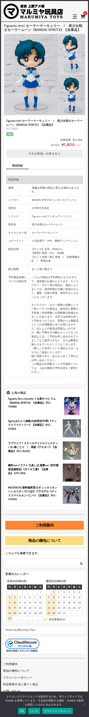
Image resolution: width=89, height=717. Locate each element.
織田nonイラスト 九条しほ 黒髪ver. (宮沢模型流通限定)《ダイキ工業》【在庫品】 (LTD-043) (33, 469)
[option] (44, 74)
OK (22, 711)
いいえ (34, 711)
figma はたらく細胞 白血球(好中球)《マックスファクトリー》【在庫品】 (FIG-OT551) (32, 425)
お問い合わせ (12, 691)
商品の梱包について (44, 541)
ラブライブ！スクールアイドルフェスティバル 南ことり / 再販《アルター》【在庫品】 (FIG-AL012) (33, 447)
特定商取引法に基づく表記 (20, 684)
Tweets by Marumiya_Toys (20, 629)
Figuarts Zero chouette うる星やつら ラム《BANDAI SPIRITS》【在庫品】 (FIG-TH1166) (32, 402)
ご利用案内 (45, 525)
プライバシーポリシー (17, 677)
